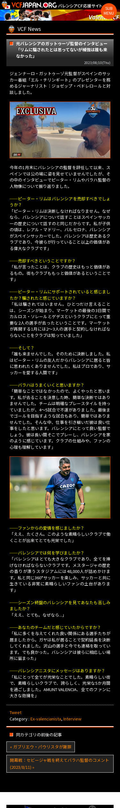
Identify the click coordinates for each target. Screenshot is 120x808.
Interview (72, 719)
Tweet (15, 712)
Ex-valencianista (45, 719)
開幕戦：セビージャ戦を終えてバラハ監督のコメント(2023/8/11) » (59, 763)
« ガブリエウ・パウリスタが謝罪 (40, 747)
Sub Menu (109, 10)
